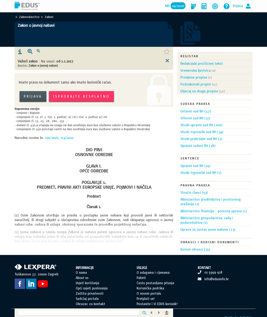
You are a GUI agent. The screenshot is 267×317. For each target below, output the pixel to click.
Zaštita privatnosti (89, 298)
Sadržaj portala (87, 303)
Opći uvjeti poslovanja (92, 293)
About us (82, 282)
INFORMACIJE (85, 272)
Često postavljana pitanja (155, 287)
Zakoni (49, 17)
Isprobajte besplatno (81, 96)
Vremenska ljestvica (195, 70)
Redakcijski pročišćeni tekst (201, 63)
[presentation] (20, 52)
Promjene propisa (193, 77)
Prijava (238, 6)
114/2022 (66, 137)
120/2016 (51, 137)
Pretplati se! (146, 303)
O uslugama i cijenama (153, 277)
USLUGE (142, 272)
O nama (81, 277)
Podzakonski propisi (195, 84)
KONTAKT (204, 272)
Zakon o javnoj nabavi (36, 25)
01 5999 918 (213, 277)
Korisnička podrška (150, 293)
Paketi (141, 282)
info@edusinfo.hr (216, 283)
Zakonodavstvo (29, 17)
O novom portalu (149, 298)
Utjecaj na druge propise (199, 91)
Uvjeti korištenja (87, 287)
